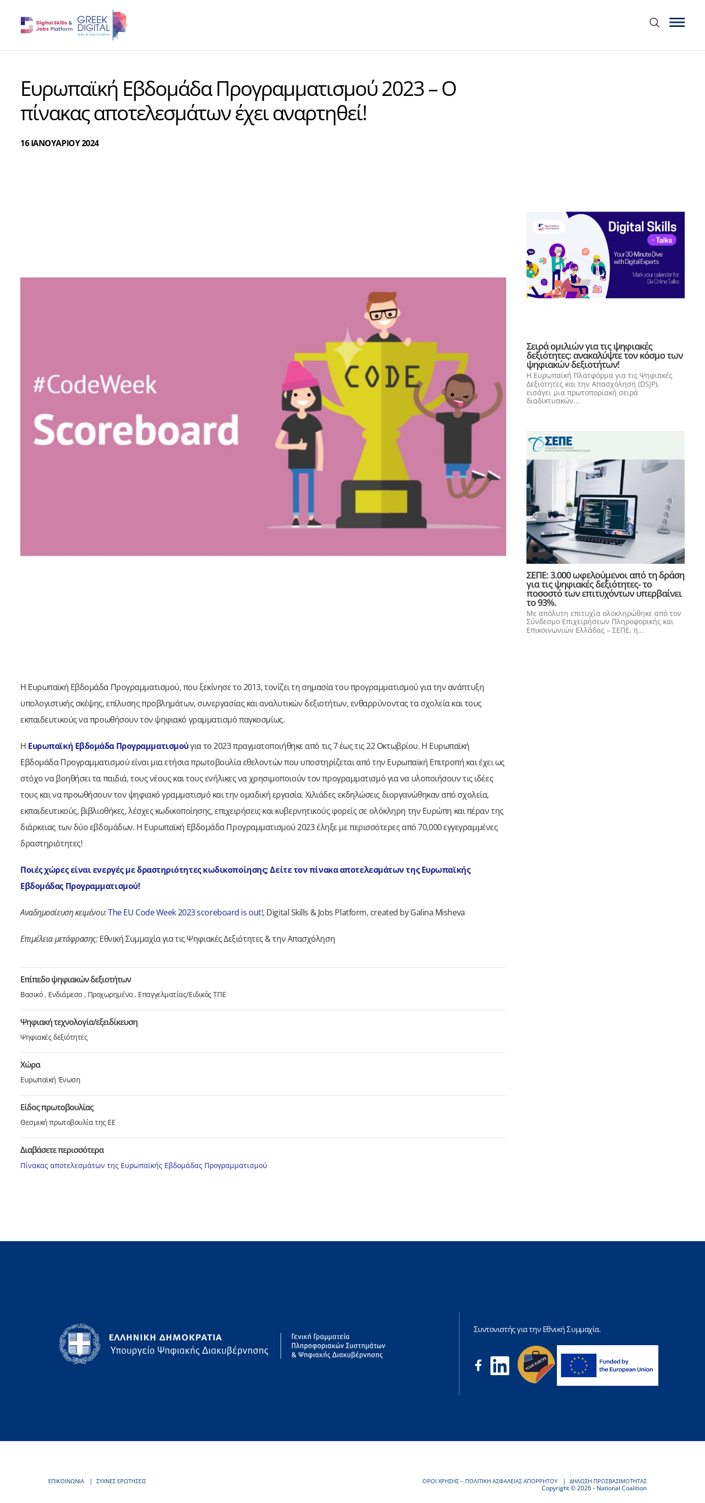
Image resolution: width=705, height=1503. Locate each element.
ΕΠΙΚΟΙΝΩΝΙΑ (67, 1481)
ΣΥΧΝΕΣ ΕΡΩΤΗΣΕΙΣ (127, 1481)
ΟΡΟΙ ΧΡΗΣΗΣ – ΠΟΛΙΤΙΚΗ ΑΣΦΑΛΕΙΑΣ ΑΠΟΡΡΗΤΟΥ (477, 1481)
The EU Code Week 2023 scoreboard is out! (185, 912)
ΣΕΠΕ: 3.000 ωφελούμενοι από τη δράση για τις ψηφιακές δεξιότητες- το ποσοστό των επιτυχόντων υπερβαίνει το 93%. (605, 588)
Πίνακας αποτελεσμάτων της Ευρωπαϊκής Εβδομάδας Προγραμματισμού (143, 1165)
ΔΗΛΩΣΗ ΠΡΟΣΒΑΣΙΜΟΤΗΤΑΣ (604, 1481)
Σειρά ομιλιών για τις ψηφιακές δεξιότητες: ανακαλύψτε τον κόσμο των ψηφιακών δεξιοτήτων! (604, 355)
